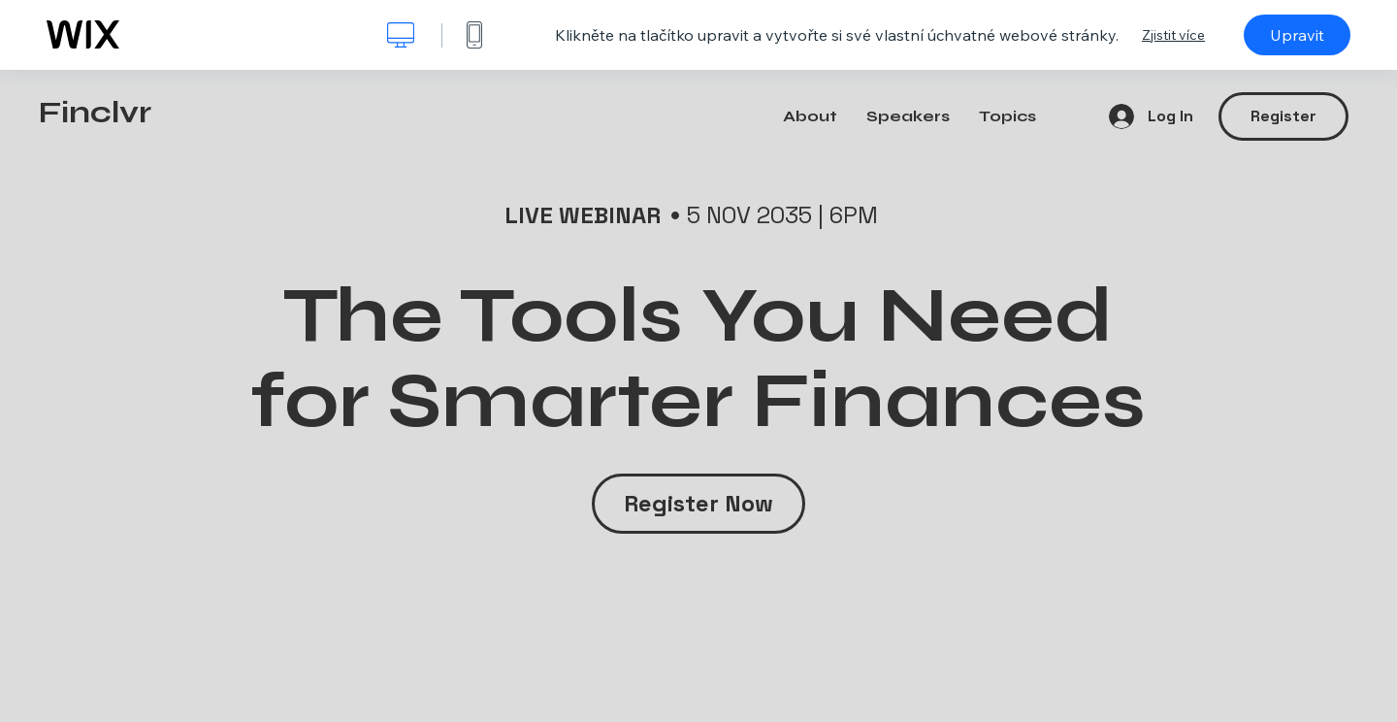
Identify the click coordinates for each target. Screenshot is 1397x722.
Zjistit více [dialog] (1173, 35)
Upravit (1297, 35)
